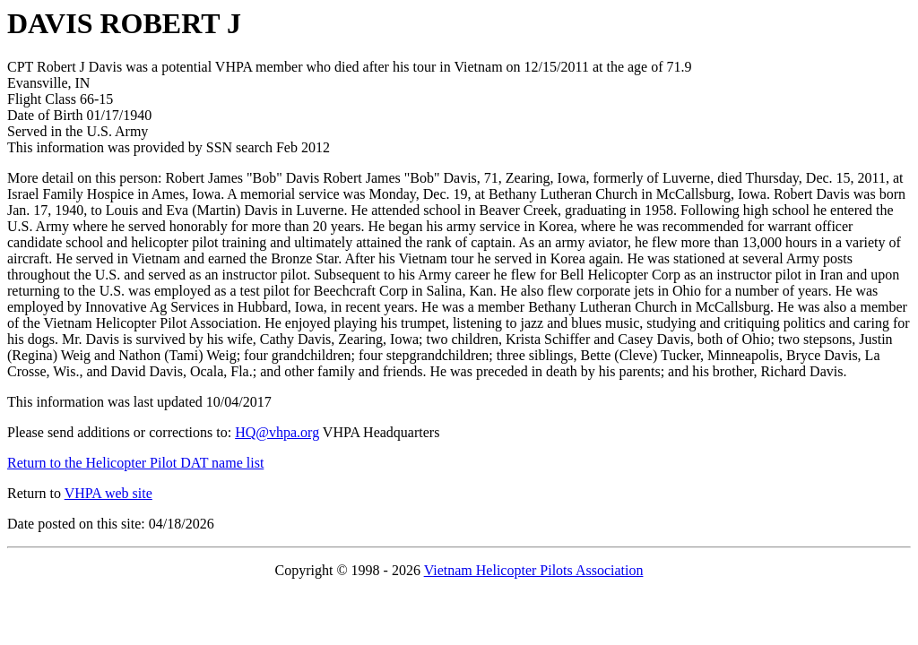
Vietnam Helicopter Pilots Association (534, 570)
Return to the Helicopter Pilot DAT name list (135, 462)
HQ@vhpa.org (277, 432)
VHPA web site (108, 493)
